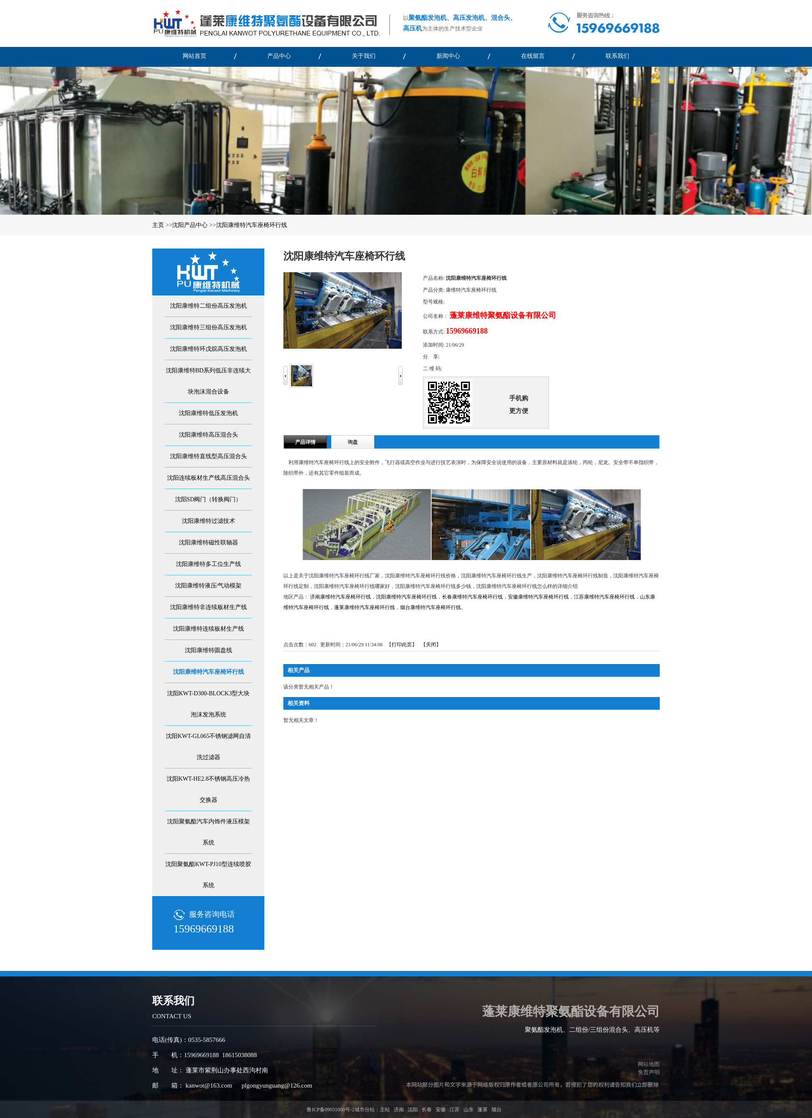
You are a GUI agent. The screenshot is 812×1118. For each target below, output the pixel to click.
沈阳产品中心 (190, 225)
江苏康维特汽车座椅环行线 (604, 597)
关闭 (431, 645)
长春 (427, 1110)
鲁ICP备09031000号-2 (330, 1110)
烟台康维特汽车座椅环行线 (430, 607)
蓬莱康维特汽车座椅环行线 (364, 607)
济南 (399, 1110)
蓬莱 (482, 1110)
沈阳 (413, 1110)
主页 (158, 225)
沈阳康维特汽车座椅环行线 (251, 225)
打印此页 (402, 645)
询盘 (353, 442)
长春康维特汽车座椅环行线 (472, 597)
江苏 (455, 1110)
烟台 (496, 1110)
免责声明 (649, 1072)
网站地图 (647, 1064)
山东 (469, 1110)
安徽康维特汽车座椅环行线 (538, 597)
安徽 (441, 1110)
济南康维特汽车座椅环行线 (340, 597)
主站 (385, 1110)
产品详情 (305, 442)
